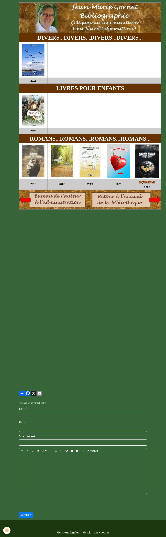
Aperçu (92, 450)
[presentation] (43, 503)
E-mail (23, 422)
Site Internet (27, 436)
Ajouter (26, 514)
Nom (22, 408)
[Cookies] (7, 530)
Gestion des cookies (96, 532)
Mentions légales (68, 532)
